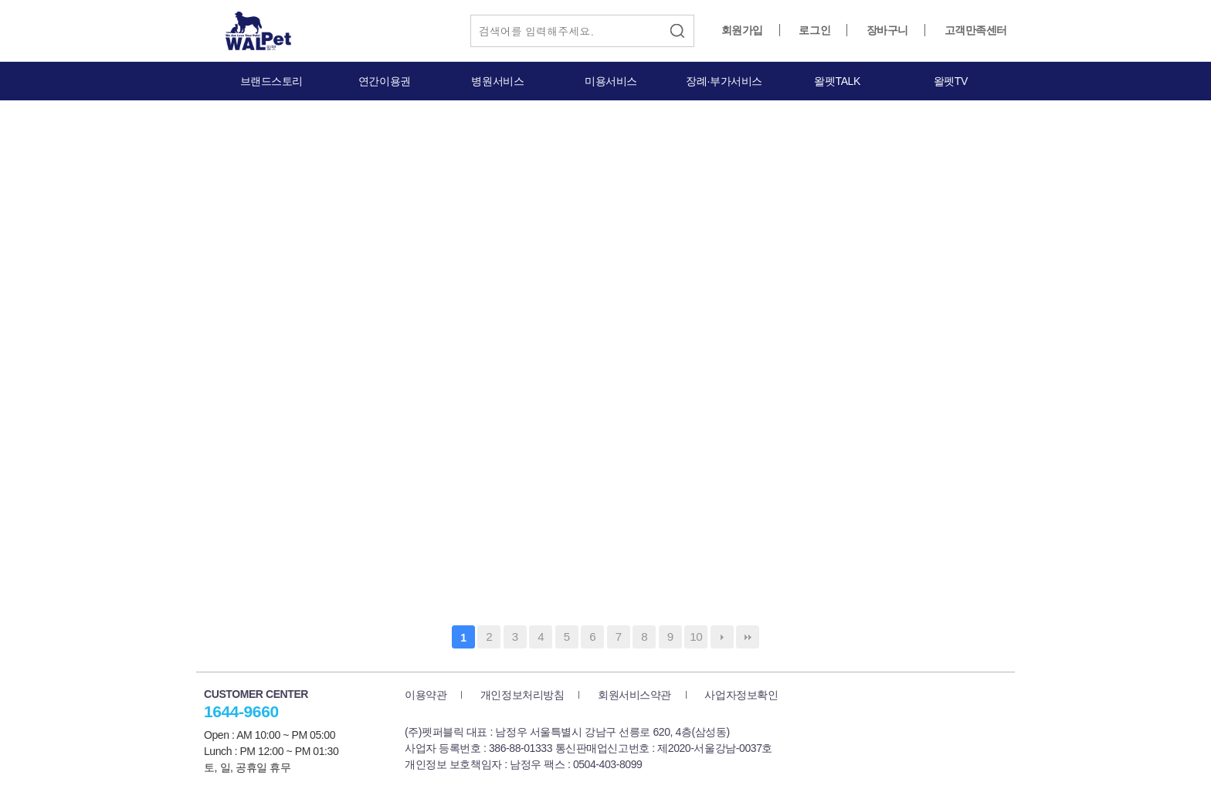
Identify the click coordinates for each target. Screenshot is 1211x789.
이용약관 (425, 695)
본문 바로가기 (0, 0)
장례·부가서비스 (724, 81)
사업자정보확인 (741, 695)
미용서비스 (611, 81)
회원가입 (742, 30)
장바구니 (887, 30)
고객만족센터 (976, 30)
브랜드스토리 (271, 81)
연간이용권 (384, 81)
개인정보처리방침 (522, 695)
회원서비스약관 (634, 695)
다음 (722, 636)
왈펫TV (951, 81)
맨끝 (747, 636)
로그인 (814, 30)
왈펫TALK (837, 81)
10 (696, 636)
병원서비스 (497, 81)
